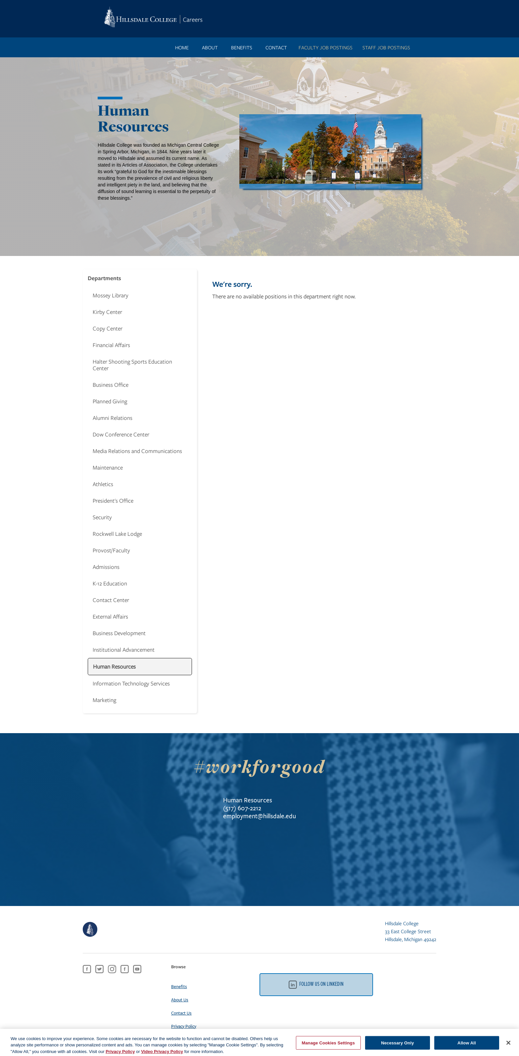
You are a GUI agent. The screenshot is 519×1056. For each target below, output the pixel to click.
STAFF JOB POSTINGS (386, 47)
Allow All (466, 1045)
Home (182, 47)
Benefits (179, 986)
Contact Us (181, 1013)
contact (276, 47)
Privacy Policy (183, 1026)
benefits (241, 47)
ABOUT (210, 47)
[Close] (508, 1045)
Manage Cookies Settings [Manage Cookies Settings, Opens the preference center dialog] (328, 1045)
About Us (179, 1000)
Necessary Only (397, 1045)
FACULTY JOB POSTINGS (326, 47)
